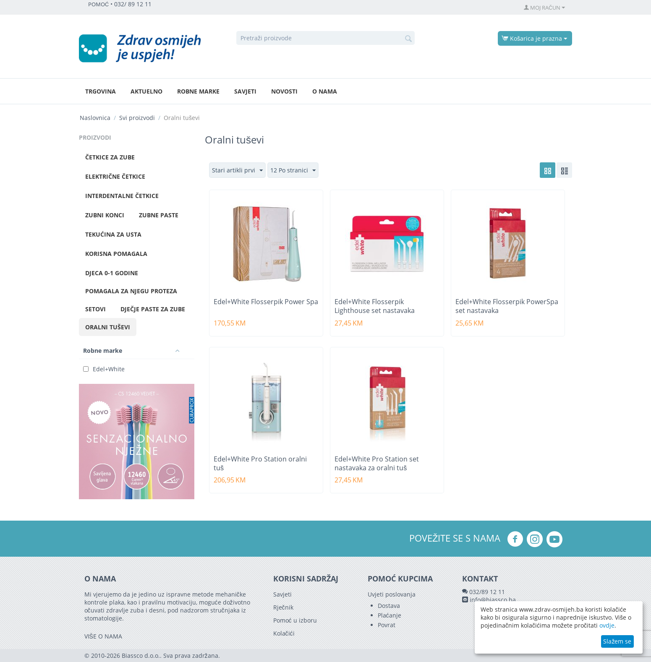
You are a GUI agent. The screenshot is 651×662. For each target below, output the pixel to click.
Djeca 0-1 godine (111, 273)
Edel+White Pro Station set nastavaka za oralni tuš (377, 463)
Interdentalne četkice (122, 196)
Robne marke (198, 91)
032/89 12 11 (487, 592)
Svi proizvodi (137, 118)
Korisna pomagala (116, 254)
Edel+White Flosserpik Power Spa (266, 301)
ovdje (606, 625)
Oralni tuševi (107, 327)
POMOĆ (98, 4)
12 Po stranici (293, 170)
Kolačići (284, 633)
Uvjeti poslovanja (392, 594)
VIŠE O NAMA (103, 636)
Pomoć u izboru (295, 620)
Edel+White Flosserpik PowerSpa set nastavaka (506, 306)
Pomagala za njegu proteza (131, 291)
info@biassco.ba (493, 600)
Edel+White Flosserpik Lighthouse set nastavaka (375, 306)
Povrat (386, 625)
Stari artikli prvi (237, 170)
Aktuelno (146, 91)
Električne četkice (115, 176)
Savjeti (245, 91)
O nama (324, 91)
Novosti (284, 91)
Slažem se (617, 641)
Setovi (95, 309)
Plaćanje (389, 615)
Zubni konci (104, 215)
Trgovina (100, 91)
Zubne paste (158, 215)
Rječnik (283, 607)
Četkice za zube (110, 157)
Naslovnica (95, 118)
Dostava (389, 606)
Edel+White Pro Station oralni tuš (260, 463)
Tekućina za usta (113, 234)
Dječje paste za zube (152, 309)
